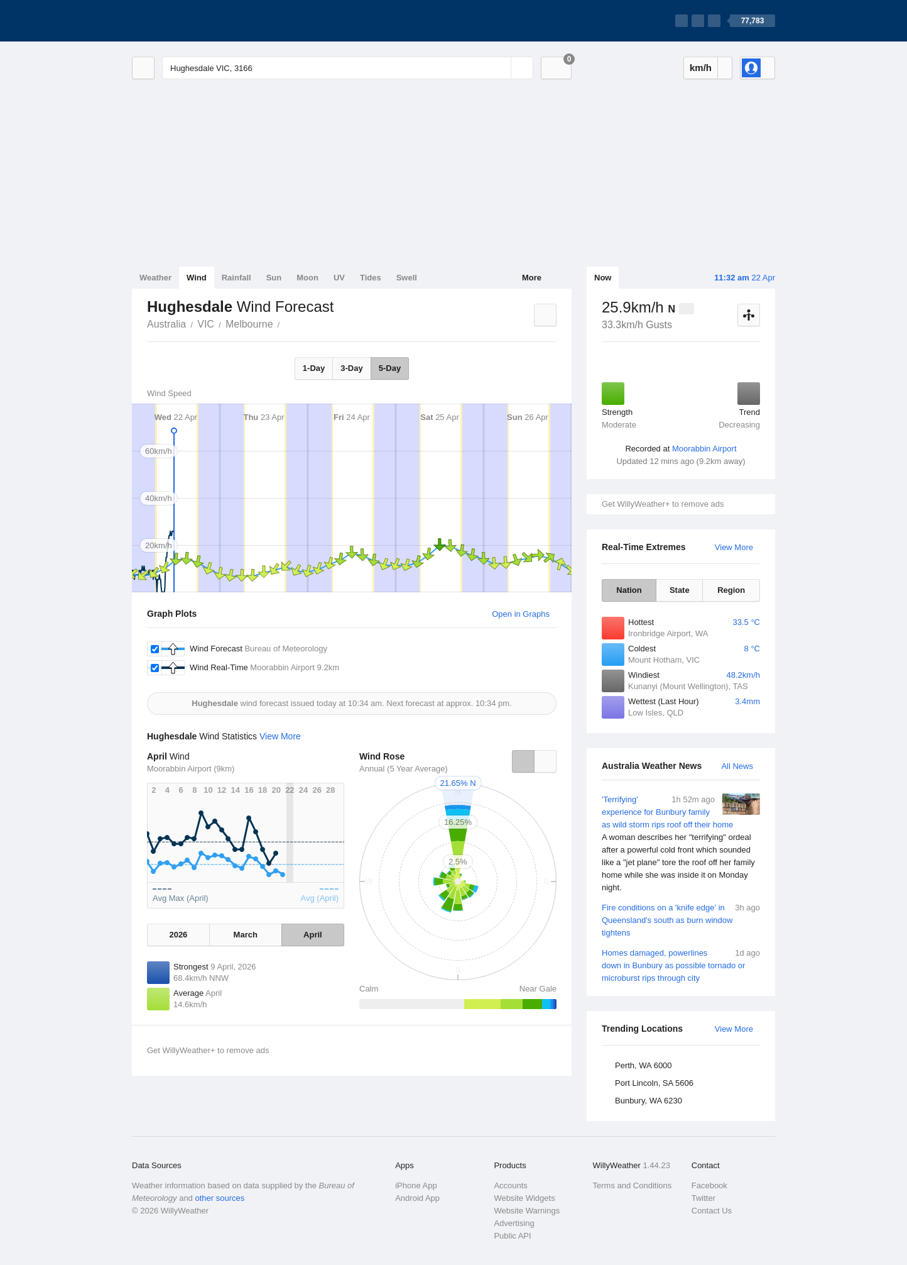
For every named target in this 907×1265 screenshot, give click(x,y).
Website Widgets (524, 1198)
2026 (178, 934)
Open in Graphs (521, 614)
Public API (512, 1235)
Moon (307, 277)
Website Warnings (527, 1210)
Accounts (510, 1185)
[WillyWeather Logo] (191, 21)
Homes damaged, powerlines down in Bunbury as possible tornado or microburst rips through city (681, 965)
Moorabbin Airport (704, 448)
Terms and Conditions (632, 1185)
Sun (274, 277)
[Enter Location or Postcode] (347, 68)
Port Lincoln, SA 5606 (654, 1083)
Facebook (709, 1185)
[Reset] (500, 68)
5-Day (390, 368)
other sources (219, 1198)
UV (339, 277)
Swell (406, 277)
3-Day (351, 368)
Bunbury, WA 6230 (648, 1100)
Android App (417, 1198)
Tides (370, 277)
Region (731, 590)
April (312, 934)
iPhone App (416, 1185)
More (531, 277)
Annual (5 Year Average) (403, 768)
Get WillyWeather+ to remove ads (663, 504)
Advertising (514, 1223)
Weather (155, 277)
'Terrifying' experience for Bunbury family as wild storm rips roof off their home (681, 843)
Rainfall (236, 277)
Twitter (703, 1198)
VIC (205, 324)
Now (602, 277)
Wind (197, 277)
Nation (628, 590)
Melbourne (249, 324)
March (246, 934)
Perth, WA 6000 (643, 1065)
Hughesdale (287, 323)
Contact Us (712, 1210)
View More (734, 547)
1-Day (314, 368)
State (680, 590)
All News (737, 766)
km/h (701, 67)
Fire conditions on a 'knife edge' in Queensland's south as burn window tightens (681, 919)
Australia (166, 324)
